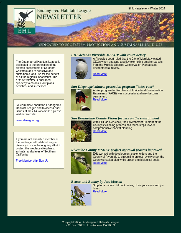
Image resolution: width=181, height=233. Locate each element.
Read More (100, 74)
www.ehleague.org (27, 120)
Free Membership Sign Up (32, 160)
